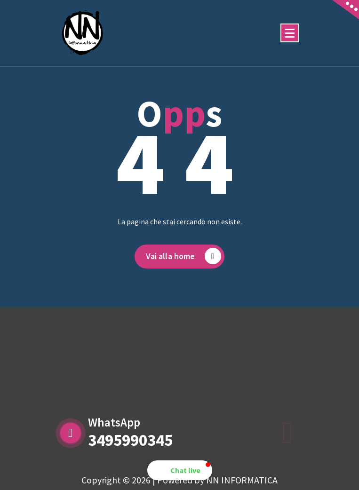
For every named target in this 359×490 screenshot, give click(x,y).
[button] (179, 470)
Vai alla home (183, 257)
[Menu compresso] (289, 33)
